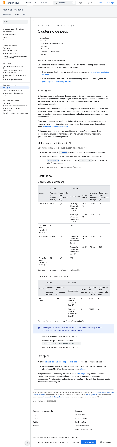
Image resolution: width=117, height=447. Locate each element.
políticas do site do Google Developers (54, 397)
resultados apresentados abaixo (55, 127)
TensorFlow (41, 26)
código (83, 369)
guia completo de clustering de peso (56, 81)
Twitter (35, 422)
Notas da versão (81, 418)
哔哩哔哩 (36, 426)
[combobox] (64, 3)
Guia (74, 26)
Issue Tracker (80, 415)
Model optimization (13, 9)
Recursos (51, 26)
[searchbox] (15, 22)
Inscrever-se (89, 442)
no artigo (81, 374)
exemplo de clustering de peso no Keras (61, 362)
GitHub (99, 3)
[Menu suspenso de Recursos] (36, 2)
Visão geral (7, 15)
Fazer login (110, 3)
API (24, 15)
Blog (34, 415)
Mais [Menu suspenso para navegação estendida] (43, 3)
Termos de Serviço (39, 437)
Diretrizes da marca (82, 426)
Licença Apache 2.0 (91, 395)
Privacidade (53, 437)
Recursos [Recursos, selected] (30, 3)
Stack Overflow (80, 422)
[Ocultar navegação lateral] (27, 443)
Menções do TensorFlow (83, 429)
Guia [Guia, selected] (17, 15)
